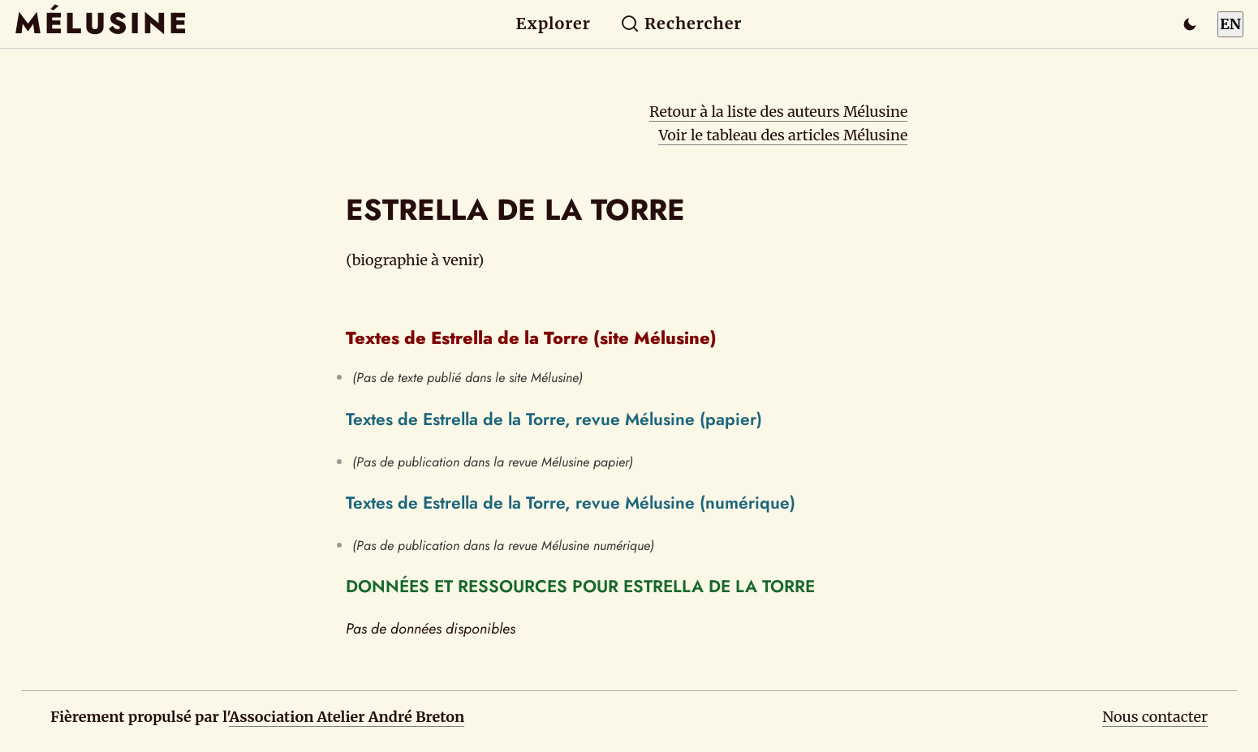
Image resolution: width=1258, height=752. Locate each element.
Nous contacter (1155, 716)
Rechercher (681, 23)
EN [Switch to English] (1230, 24)
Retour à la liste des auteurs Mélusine (778, 111)
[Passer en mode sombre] (1190, 24)
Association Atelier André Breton (346, 716)
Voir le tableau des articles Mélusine (782, 135)
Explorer (553, 23)
